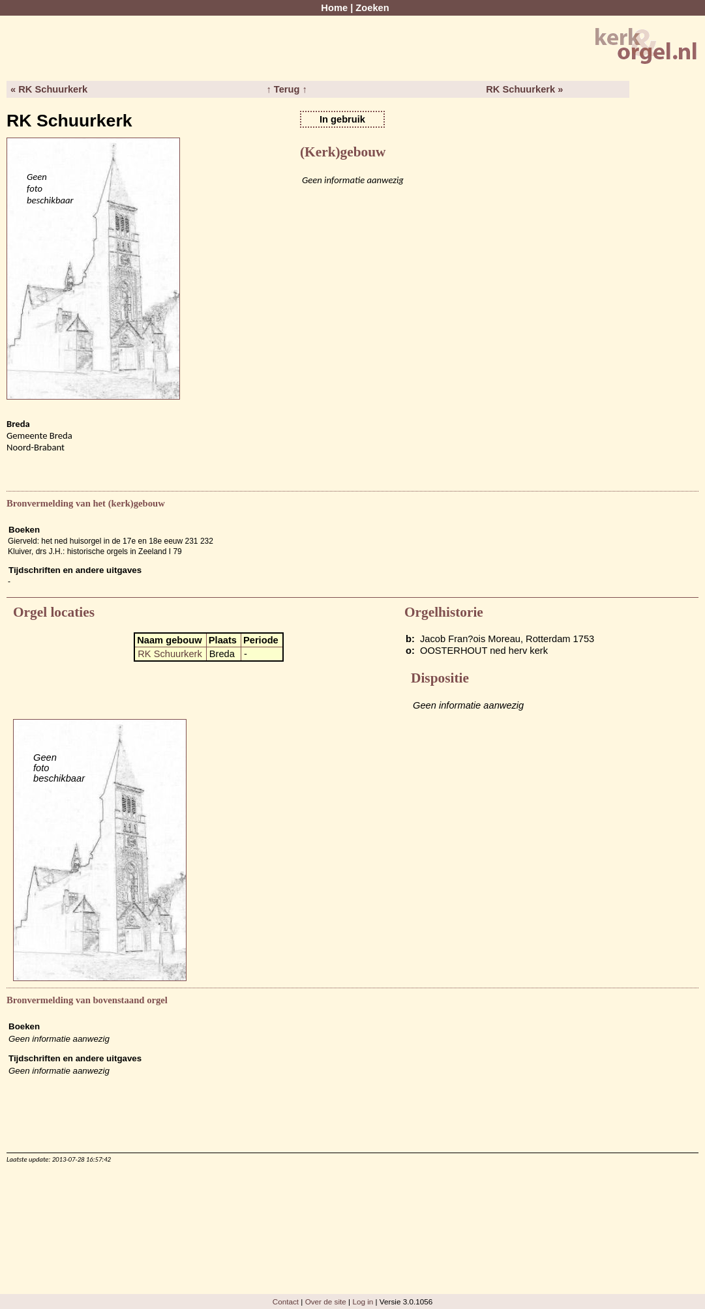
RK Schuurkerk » (524, 89)
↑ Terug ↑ (286, 89)
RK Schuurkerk (170, 654)
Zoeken (372, 8)
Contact (286, 1301)
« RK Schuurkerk (48, 89)
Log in (362, 1301)
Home (334, 8)
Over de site (325, 1301)
